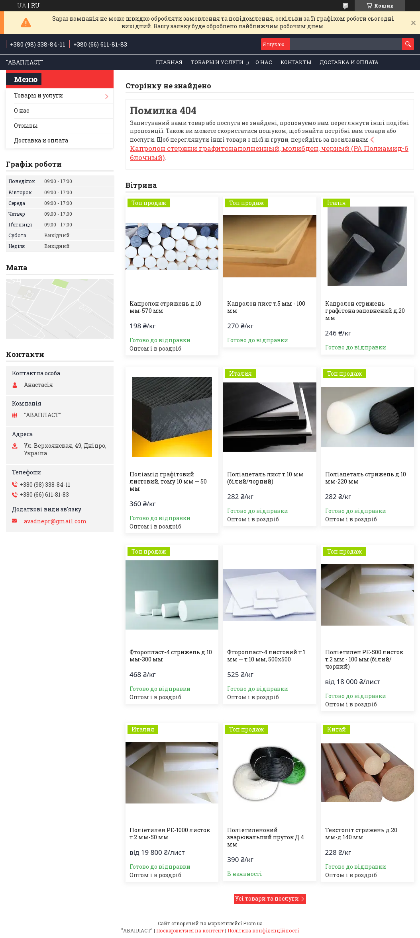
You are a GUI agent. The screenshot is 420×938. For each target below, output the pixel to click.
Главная (169, 62)
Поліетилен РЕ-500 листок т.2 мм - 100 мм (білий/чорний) (364, 659)
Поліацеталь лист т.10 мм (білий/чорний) (265, 478)
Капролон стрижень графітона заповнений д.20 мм (365, 311)
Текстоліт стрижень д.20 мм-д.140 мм (361, 834)
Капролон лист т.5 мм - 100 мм (266, 307)
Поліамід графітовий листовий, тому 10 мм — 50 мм (168, 481)
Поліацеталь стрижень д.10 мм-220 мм (365, 478)
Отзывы (26, 125)
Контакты (296, 62)
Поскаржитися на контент (190, 930)
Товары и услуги (217, 62)
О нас (263, 62)
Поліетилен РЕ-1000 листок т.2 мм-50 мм (170, 834)
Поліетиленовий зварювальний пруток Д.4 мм (265, 837)
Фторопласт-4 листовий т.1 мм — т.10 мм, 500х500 (266, 656)
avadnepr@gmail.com (55, 521)
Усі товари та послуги (267, 898)
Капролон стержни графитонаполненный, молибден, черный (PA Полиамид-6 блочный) (269, 153)
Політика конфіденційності (263, 930)
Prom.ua (253, 923)
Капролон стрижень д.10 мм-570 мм (165, 307)
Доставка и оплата (349, 62)
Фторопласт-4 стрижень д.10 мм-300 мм (171, 656)
